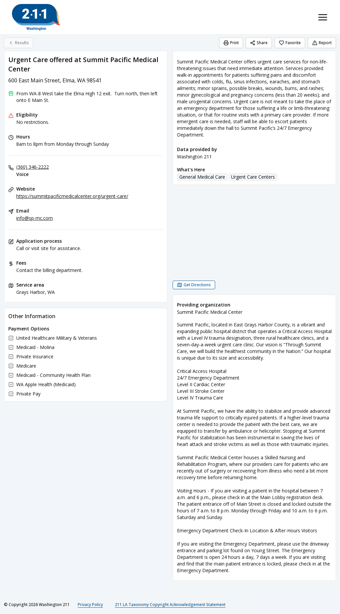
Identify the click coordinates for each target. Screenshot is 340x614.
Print (231, 42)
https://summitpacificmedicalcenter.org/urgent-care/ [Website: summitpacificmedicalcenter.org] (72, 196)
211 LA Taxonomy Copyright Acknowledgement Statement (170, 604)
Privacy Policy (90, 604)
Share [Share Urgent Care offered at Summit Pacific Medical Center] (259, 42)
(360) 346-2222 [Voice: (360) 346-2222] (32, 167)
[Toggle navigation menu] (322, 17)
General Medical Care (202, 177)
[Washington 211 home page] (36, 17)
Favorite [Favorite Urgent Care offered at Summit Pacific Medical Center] (290, 42)
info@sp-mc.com (34, 218)
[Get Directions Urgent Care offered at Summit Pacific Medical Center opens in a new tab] (194, 285)
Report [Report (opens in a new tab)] (322, 42)
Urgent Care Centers (253, 177)
